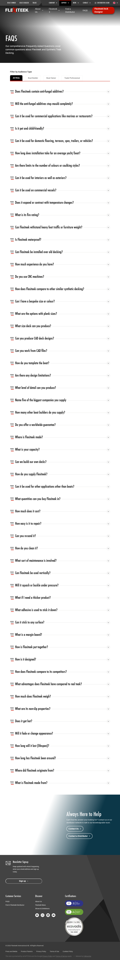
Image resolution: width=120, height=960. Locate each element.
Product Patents (27, 951)
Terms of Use (54, 951)
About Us (39, 10)
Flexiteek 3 (54, 10)
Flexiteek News (40, 905)
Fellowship (87, 956)
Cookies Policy (68, 951)
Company (53, 3)
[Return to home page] (17, 10)
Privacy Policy (41, 951)
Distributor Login (102, 3)
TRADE (35, 3)
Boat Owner (51, 78)
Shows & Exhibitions (42, 908)
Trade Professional (72, 78)
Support (65, 3)
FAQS (85, 10)
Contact (87, 3)
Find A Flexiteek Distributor (14, 905)
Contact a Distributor (79, 836)
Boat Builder (33, 78)
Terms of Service (61, 956)
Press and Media (11, 951)
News (76, 3)
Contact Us (75, 828)
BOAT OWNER (11, 3)
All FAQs (16, 78)
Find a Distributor (70, 10)
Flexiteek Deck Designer (101, 10)
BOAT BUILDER (24, 3)
